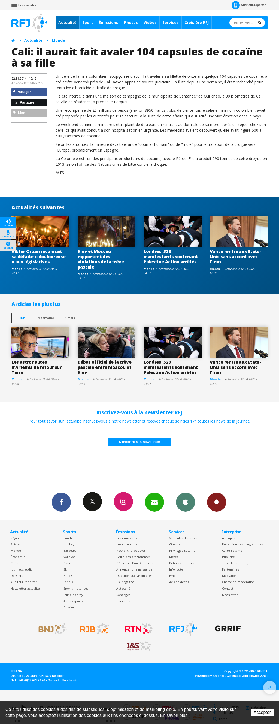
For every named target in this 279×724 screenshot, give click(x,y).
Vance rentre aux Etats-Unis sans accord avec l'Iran (235, 256)
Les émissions (126, 538)
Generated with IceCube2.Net (247, 675)
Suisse (15, 544)
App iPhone (185, 502)
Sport (87, 22)
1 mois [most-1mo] (70, 318)
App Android (216, 502)
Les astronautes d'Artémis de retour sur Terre (36, 367)
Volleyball (70, 557)
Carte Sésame (232, 550)
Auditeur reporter (24, 582)
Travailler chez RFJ (235, 563)
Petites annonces (181, 563)
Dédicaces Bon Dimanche (135, 563)
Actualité (67, 22)
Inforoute (176, 569)
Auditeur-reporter (249, 5)
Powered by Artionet (209, 675)
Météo (174, 557)
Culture (16, 563)
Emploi (174, 575)
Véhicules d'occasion (184, 538)
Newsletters (154, 502)
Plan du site (69, 680)
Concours (123, 601)
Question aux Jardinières (134, 575)
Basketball (70, 550)
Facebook (61, 502)
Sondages (123, 594)
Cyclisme (69, 563)
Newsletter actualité (25, 588)
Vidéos (150, 22)
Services (170, 22)
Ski (65, 569)
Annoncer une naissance (134, 569)
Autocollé (123, 588)
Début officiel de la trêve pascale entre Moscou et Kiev (105, 367)
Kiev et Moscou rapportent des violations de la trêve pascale (101, 259)
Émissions (108, 22)
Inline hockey (73, 594)
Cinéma (174, 544)
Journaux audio (22, 569)
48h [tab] (22, 318)
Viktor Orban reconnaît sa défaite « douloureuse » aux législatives (38, 256)
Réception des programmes (242, 544)
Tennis (68, 582)
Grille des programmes (133, 557)
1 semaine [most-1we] (46, 318)
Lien (19, 113)
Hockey (68, 544)
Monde (58, 40)
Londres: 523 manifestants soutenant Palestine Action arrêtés (171, 256)
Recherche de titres (130, 550)
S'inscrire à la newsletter (139, 442)
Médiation (229, 575)
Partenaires (230, 569)
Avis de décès (179, 582)
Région (16, 538)
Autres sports (73, 601)
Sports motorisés (75, 588)
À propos (228, 538)
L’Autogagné (125, 582)
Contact (227, 588)
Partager (22, 92)
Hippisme (70, 575)
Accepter (262, 712)
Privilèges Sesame (182, 550)
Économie (18, 557)
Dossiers (17, 575)
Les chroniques (127, 544)
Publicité (228, 557)
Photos (131, 22)
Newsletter (230, 594)
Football (69, 538)
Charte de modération (238, 582)
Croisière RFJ (196, 22)
